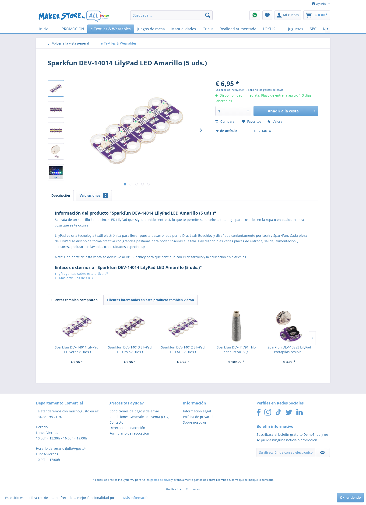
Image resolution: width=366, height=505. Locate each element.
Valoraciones (94, 195)
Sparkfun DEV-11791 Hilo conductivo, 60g (236, 349)
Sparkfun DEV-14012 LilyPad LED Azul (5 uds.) (183, 349)
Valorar (275, 121)
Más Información (136, 497)
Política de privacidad (200, 416)
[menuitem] (171, 15)
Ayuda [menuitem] (319, 4)
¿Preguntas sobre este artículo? (81, 273)
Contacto (116, 422)
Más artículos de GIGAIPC (77, 278)
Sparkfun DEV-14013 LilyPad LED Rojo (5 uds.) (130, 349)
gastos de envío (160, 480)
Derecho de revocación (127, 427)
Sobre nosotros (195, 422)
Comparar (225, 121)
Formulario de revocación (129, 433)
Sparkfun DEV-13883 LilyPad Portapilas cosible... (289, 349)
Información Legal (197, 411)
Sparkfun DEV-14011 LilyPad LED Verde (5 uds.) (77, 349)
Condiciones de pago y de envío (134, 411)
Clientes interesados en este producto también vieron (150, 300)
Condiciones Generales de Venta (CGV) (139, 416)
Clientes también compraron (74, 300)
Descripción (60, 195)
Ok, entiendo (350, 497)
